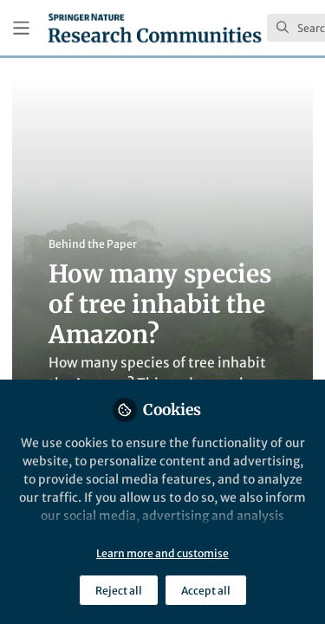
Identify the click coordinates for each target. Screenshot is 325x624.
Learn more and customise (162, 553)
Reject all (118, 590)
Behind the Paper (93, 243)
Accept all (206, 590)
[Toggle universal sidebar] (21, 28)
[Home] (154, 28)
